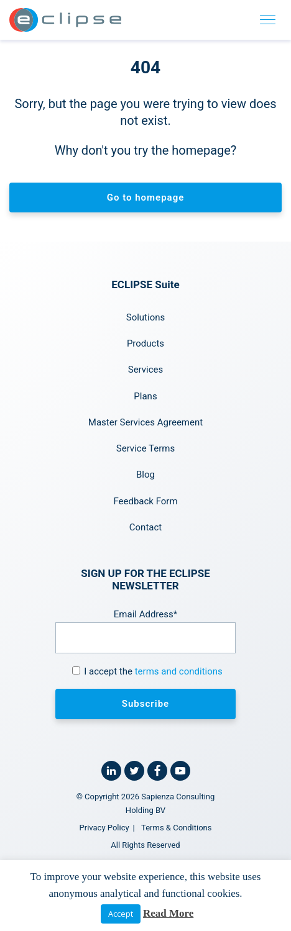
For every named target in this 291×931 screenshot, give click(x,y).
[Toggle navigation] (268, 20)
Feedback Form (145, 501)
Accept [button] (120, 913)
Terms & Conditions (176, 827)
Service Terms (145, 448)
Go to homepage (146, 197)
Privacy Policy (104, 827)
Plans (145, 396)
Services (146, 369)
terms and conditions (179, 671)
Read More (168, 913)
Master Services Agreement (145, 422)
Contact (145, 527)
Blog (145, 474)
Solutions (145, 317)
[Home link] (65, 20)
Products (145, 343)
